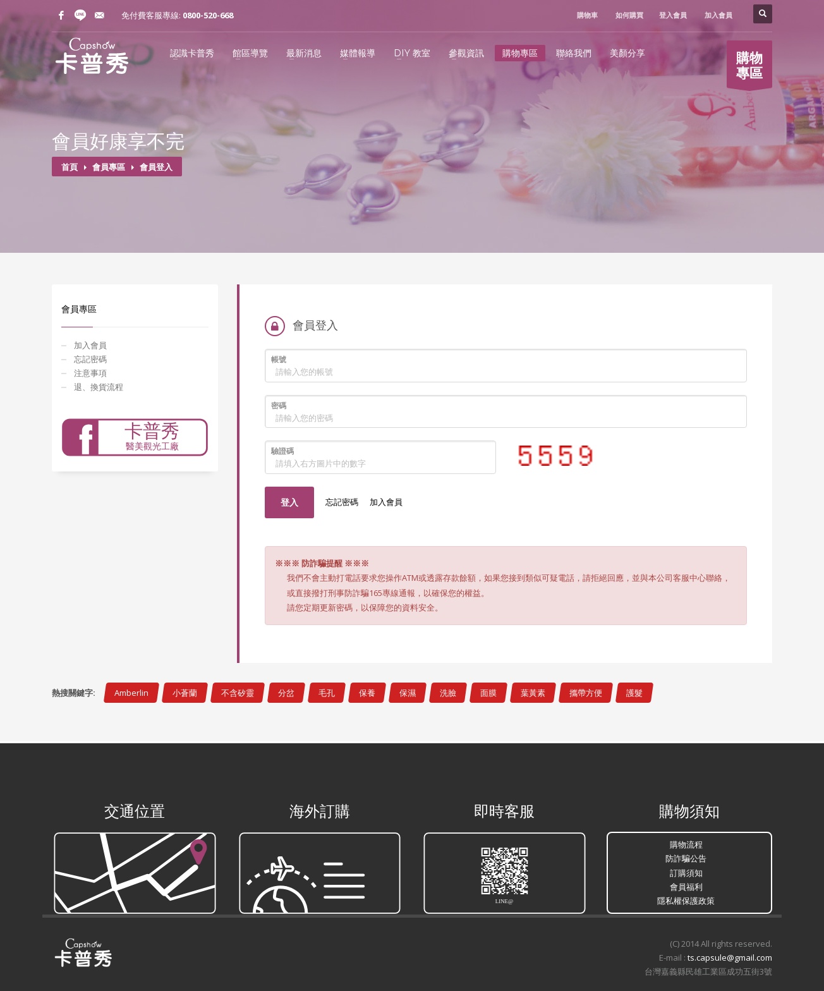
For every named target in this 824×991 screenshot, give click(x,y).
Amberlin (131, 692)
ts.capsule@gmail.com (730, 957)
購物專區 (520, 53)
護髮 (634, 692)
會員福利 (686, 886)
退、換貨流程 (98, 386)
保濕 (407, 692)
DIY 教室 (412, 53)
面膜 (488, 692)
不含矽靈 (237, 692)
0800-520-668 (208, 15)
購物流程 (686, 844)
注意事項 (90, 373)
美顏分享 (627, 53)
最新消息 (304, 53)
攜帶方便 (585, 692)
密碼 (278, 405)
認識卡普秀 (192, 53)
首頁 (69, 167)
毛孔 (326, 692)
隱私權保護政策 (686, 900)
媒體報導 (357, 53)
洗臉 (448, 692)
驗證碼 (282, 451)
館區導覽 (250, 53)
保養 (367, 692)
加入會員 (90, 345)
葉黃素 (533, 692)
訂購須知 (686, 873)
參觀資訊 (466, 53)
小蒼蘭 (185, 692)
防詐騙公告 (685, 858)
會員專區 (108, 167)
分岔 (286, 692)
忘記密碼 (90, 359)
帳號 (278, 359)
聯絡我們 (573, 53)
